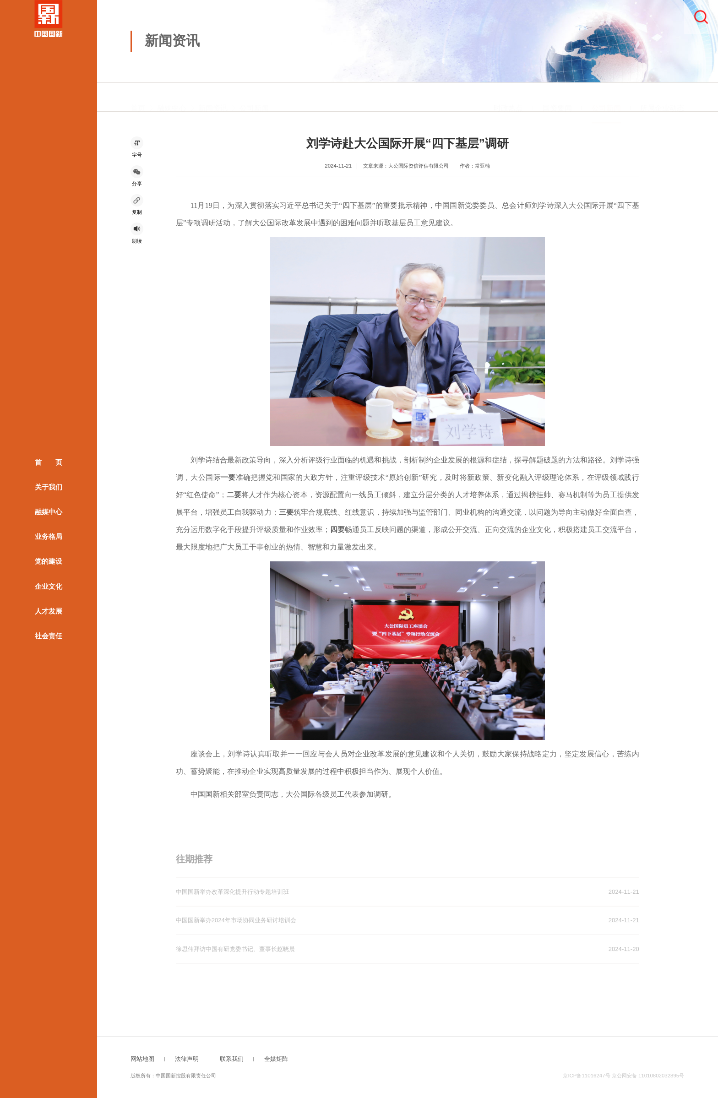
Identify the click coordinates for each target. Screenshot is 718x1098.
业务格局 (48, 536)
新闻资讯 (213, 96)
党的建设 (48, 561)
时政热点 (508, 96)
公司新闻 (254, 96)
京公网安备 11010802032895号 (648, 1075)
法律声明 (187, 1058)
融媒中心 (48, 512)
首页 (138, 96)
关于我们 (48, 487)
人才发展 (48, 610)
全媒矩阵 (276, 1058)
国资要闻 (557, 96)
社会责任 (48, 635)
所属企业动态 (662, 96)
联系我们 (232, 1058)
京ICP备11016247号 (586, 1075)
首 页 (48, 462)
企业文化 (48, 586)
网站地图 (142, 1058)
